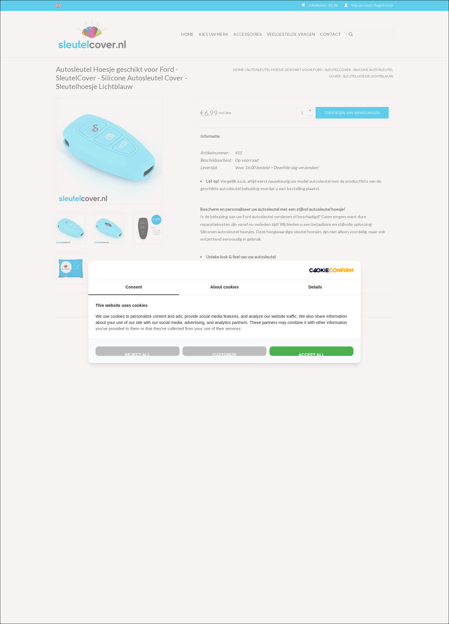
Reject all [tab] (137, 354)
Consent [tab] (133, 287)
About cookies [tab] (224, 287)
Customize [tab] (224, 354)
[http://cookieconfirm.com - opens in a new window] (331, 270)
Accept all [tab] (311, 354)
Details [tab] (315, 287)
